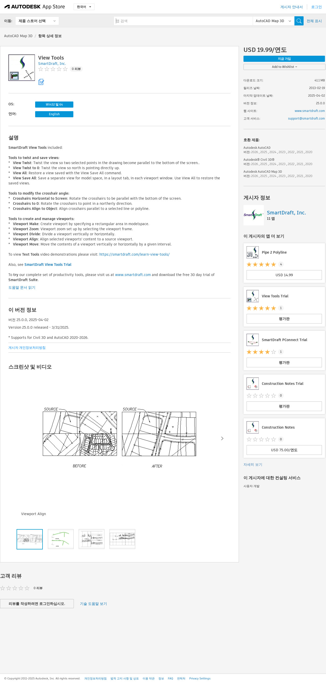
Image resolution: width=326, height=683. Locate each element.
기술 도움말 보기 (93, 603)
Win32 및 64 (54, 104)
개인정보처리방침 (95, 678)
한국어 (84, 7)
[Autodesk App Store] (34, 7)
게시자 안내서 (291, 6)
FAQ (170, 678)
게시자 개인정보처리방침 (27, 347)
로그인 (316, 6)
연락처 (181, 678)
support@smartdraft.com (306, 118)
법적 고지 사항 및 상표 (125, 678)
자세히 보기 (252, 464)
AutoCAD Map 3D (18, 35)
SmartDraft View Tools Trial (47, 264)
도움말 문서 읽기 (21, 287)
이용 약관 (149, 678)
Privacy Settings (200, 678)
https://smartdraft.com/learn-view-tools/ (134, 254)
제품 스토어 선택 (32, 20)
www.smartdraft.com (133, 274)
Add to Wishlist (284, 67)
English (54, 114)
